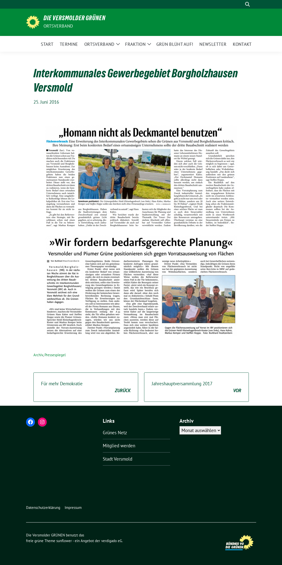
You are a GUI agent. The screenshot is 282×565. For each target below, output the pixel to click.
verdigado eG (111, 540)
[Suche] (240, 4)
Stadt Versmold (117, 459)
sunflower (64, 540)
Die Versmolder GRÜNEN (74, 19)
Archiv (38, 355)
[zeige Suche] (247, 4)
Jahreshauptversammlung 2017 (196, 387)
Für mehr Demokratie (86, 387)
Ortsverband (58, 26)
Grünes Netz (115, 433)
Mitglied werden (119, 446)
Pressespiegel (55, 355)
